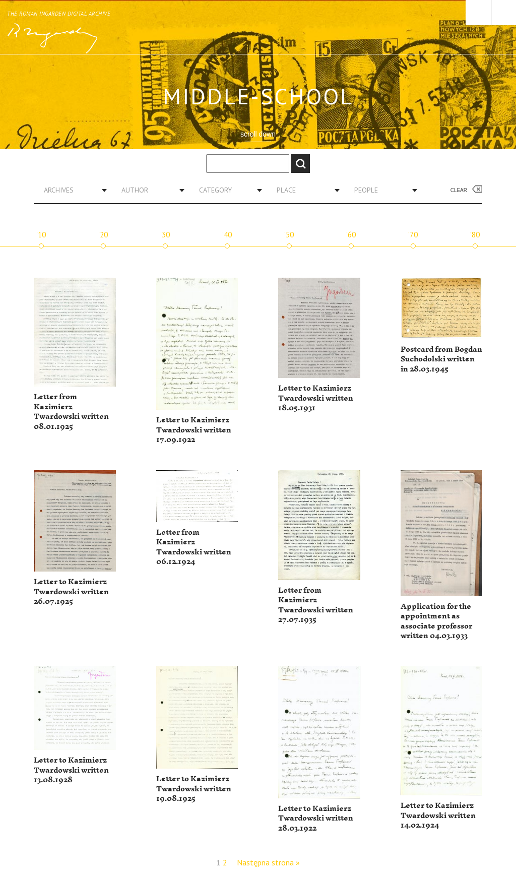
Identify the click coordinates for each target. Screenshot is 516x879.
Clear (458, 190)
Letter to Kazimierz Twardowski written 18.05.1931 (315, 398)
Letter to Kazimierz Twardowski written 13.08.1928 (71, 770)
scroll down (258, 134)
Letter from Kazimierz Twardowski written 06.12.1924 (193, 547)
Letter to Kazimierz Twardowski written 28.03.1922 (315, 818)
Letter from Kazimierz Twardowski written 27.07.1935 (315, 605)
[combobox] (71, 190)
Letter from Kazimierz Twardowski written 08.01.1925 (71, 411)
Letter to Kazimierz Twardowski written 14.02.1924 (438, 815)
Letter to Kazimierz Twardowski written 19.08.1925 (193, 788)
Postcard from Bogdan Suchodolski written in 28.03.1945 (441, 359)
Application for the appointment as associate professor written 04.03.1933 (436, 621)
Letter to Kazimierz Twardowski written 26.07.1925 (71, 591)
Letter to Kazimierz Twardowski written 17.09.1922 (193, 430)
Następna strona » (268, 862)
